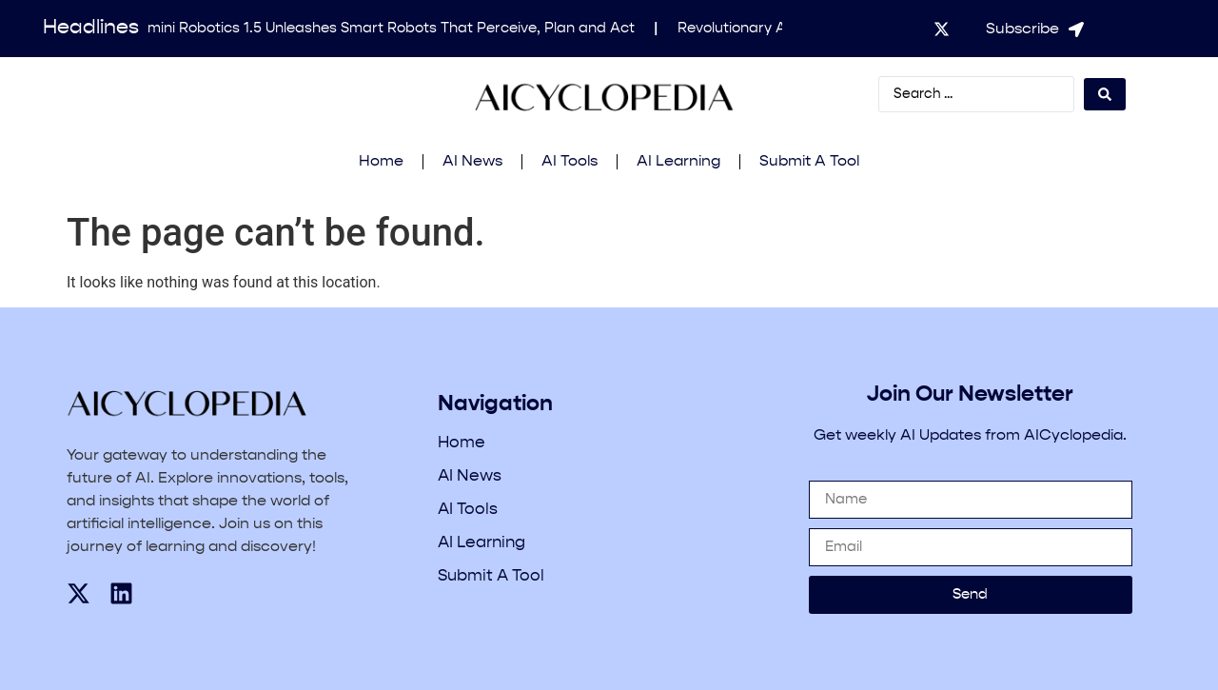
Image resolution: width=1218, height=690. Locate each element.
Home (381, 161)
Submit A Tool (809, 161)
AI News (472, 161)
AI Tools (569, 161)
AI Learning (678, 161)
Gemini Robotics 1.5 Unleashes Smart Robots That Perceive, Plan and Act (385, 28)
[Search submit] (1105, 94)
